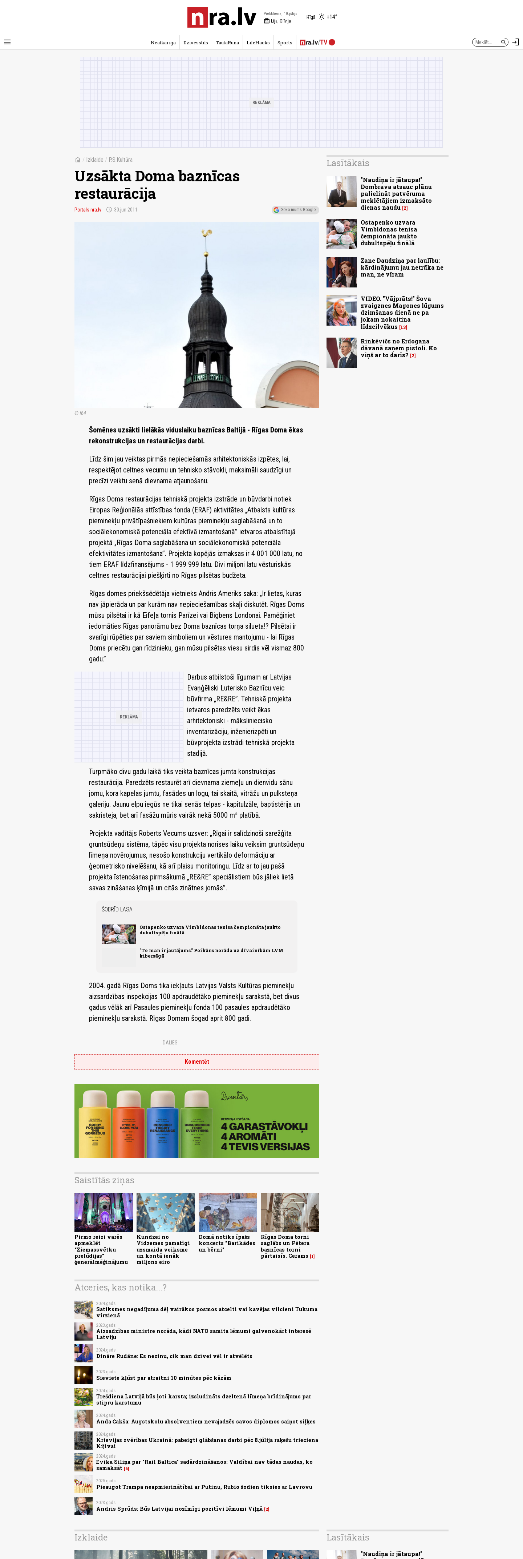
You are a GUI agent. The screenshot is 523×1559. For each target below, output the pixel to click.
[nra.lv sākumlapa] (221, 17)
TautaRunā (227, 42)
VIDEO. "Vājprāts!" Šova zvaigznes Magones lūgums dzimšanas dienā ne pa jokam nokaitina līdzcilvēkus (402, 312)
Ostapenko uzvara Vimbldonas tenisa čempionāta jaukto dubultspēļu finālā (210, 929)
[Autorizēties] (515, 42)
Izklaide (95, 159)
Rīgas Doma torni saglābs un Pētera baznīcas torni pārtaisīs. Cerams (285, 1246)
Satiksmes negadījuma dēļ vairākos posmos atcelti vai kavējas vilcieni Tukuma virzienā (206, 1312)
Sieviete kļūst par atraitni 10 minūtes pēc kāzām (163, 1377)
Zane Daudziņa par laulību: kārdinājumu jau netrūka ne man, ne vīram (402, 267)
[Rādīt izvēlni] (7, 42)
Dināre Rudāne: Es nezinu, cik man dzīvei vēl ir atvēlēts (174, 1356)
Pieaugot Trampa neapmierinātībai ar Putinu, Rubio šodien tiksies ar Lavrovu (204, 1486)
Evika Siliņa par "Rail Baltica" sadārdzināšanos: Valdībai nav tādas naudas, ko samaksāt (204, 1464)
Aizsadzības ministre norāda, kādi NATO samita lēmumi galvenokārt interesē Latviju (203, 1334)
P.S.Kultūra (121, 159)
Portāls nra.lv (87, 210)
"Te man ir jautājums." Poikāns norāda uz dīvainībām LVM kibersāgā (211, 953)
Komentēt (197, 1061)
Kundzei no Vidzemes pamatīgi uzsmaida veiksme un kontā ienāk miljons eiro (163, 1249)
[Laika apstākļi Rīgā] (322, 17)
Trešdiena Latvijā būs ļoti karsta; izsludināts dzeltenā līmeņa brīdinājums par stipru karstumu (203, 1399)
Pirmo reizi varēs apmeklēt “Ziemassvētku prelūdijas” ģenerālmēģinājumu (101, 1249)
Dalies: (171, 1043)
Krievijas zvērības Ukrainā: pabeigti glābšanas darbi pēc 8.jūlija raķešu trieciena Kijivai (207, 1443)
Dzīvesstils (195, 42)
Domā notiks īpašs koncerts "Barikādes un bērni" (227, 1243)
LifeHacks (258, 42)
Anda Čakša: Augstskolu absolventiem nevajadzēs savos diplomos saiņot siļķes (206, 1421)
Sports (284, 42)
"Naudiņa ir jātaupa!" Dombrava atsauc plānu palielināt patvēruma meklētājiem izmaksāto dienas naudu (396, 194)
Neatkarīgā (163, 42)
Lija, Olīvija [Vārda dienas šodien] (277, 21)
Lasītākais (348, 163)
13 (403, 327)
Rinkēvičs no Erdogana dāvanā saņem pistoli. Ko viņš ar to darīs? (399, 348)
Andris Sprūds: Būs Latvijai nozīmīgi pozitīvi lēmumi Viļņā (179, 1508)
